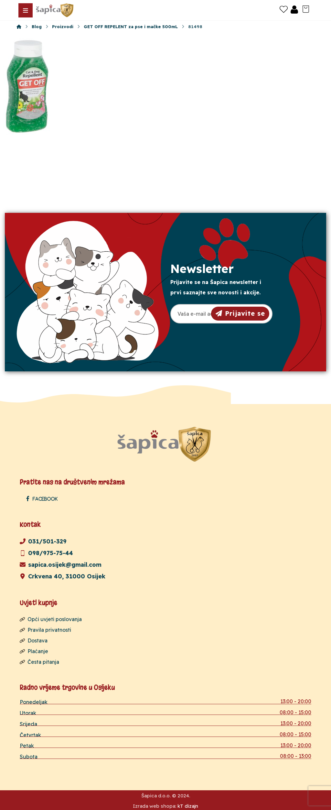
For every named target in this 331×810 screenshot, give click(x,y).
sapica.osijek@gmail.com (60, 564)
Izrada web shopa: (154, 805)
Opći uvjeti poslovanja (51, 619)
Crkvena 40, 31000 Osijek (62, 576)
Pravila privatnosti (45, 629)
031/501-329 (43, 541)
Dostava (34, 639)
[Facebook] (43, 498)
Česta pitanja (39, 660)
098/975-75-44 (46, 552)
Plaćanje (34, 650)
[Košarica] (305, 8)
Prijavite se (240, 313)
